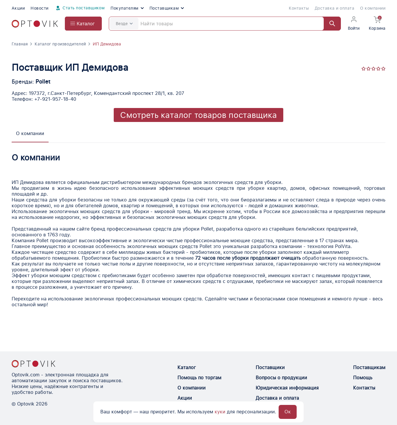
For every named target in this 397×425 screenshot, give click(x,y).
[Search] (225, 24)
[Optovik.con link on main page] (33, 363)
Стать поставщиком (79, 8)
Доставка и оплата (334, 8)
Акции (18, 8)
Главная (20, 44)
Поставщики (270, 367)
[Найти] (329, 24)
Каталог (186, 367)
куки (220, 412)
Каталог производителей (60, 44)
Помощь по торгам (199, 377)
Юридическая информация (287, 388)
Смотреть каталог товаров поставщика (198, 115)
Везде (124, 23)
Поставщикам (166, 8)
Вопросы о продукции (281, 377)
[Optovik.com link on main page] (35, 24)
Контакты (299, 8)
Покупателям (127, 8)
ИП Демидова (107, 44)
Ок (287, 412)
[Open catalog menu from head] (83, 24)
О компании (372, 8)
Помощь (362, 377)
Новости (39, 8)
